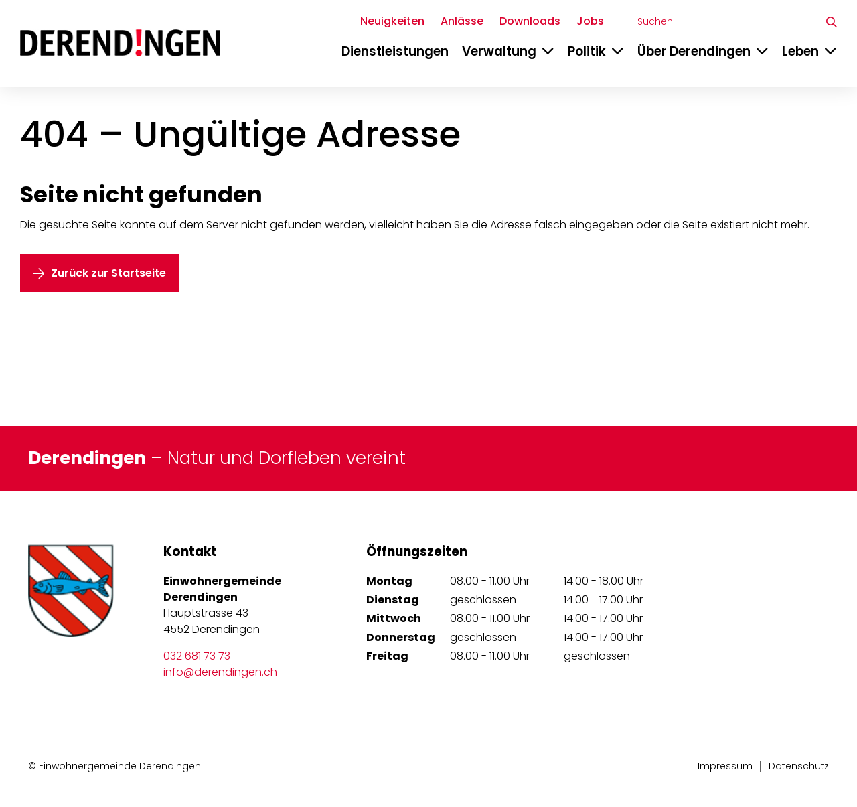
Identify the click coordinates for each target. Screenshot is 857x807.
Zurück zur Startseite (108, 273)
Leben (800, 51)
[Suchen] (831, 22)
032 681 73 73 (196, 656)
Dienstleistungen (395, 51)
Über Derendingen (694, 51)
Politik (587, 51)
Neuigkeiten (392, 21)
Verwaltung (499, 51)
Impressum (725, 766)
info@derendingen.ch (220, 672)
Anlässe (462, 21)
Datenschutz (799, 766)
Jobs (590, 21)
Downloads (529, 21)
